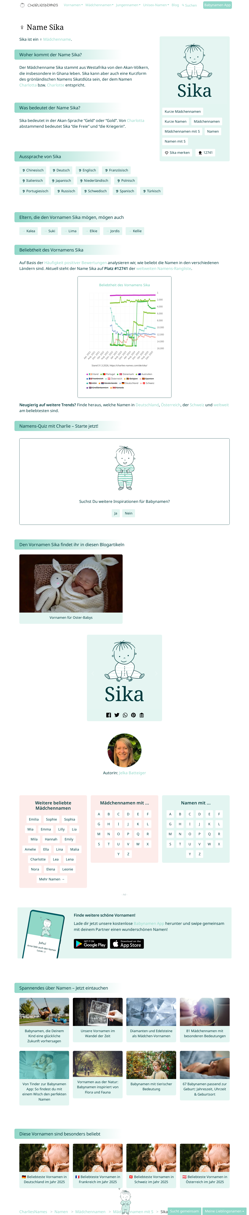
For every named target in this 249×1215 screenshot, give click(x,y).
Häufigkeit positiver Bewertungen (75, 262)
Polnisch (126, 180)
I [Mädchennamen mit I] (118, 824)
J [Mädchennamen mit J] (128, 824)
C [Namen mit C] (190, 814)
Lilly (61, 829)
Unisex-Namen (155, 5)
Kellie (137, 231)
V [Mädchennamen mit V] (128, 844)
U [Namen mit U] (190, 844)
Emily (69, 839)
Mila (34, 839)
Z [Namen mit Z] (200, 854)
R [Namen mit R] (219, 834)
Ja (115, 513)
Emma (46, 829)
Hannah (51, 839)
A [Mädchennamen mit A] (99, 814)
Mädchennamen (98, 5)
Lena (70, 859)
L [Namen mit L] (219, 824)
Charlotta (28, 85)
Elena (50, 869)
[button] (92, 673)
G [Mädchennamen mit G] (99, 824)
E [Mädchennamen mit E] (138, 814)
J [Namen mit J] (199, 824)
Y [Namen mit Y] (190, 854)
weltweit (221, 404)
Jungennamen (127, 5)
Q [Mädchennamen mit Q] (138, 834)
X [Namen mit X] (219, 844)
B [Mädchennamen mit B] (109, 814)
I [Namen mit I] (189, 824)
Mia (30, 829)
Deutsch (61, 170)
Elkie (93, 231)
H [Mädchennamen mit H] (108, 824)
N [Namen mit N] (180, 834)
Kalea (30, 231)
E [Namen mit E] (209, 814)
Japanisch (61, 180)
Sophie (51, 819)
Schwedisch (95, 191)
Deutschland (147, 404)
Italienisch (32, 180)
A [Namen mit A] (170, 814)
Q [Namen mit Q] (209, 834)
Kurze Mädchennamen (183, 111)
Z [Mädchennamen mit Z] (128, 854)
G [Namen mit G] (170, 824)
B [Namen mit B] (180, 814)
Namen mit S (175, 141)
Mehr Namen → (52, 879)
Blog (175, 5)
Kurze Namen (175, 121)
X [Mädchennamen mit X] (148, 844)
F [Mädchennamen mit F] (148, 814)
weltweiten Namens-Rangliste (163, 268)
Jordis (115, 231)
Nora (35, 869)
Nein (128, 513)
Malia (74, 849)
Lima (72, 231)
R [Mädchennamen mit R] (148, 834)
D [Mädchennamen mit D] (128, 814)
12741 (205, 152)
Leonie (67, 869)
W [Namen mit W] (209, 844)
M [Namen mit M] (170, 834)
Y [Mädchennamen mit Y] (118, 854)
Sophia (69, 819)
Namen (213, 131)
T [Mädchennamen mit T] (109, 844)
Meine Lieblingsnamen (223, 1211)
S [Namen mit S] (170, 844)
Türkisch (152, 191)
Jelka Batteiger (132, 772)
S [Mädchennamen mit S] (99, 844)
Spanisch (124, 191)
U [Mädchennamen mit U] (118, 844)
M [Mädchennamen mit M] (98, 834)
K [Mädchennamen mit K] (138, 824)
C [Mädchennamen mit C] (118, 814)
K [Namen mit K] (209, 824)
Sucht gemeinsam (184, 1211)
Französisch (116, 170)
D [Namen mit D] (199, 814)
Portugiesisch (35, 191)
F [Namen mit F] (219, 814)
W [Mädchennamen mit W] (138, 844)
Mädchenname (57, 39)
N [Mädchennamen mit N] (108, 834)
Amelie (30, 849)
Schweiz (197, 404)
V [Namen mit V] (199, 844)
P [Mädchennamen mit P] (128, 834)
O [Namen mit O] (190, 834)
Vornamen (72, 5)
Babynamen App (217, 5)
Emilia (34, 819)
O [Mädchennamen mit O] (118, 834)
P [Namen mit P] (199, 834)
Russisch (66, 191)
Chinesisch (33, 170)
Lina (59, 849)
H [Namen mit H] (180, 824)
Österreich (170, 404)
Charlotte (55, 85)
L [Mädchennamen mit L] (148, 824)
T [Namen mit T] (180, 844)
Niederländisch (94, 180)
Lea (56, 859)
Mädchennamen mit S (182, 131)
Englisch (87, 170)
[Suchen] (192, 5)
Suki (51, 231)
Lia (74, 829)
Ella (46, 849)
